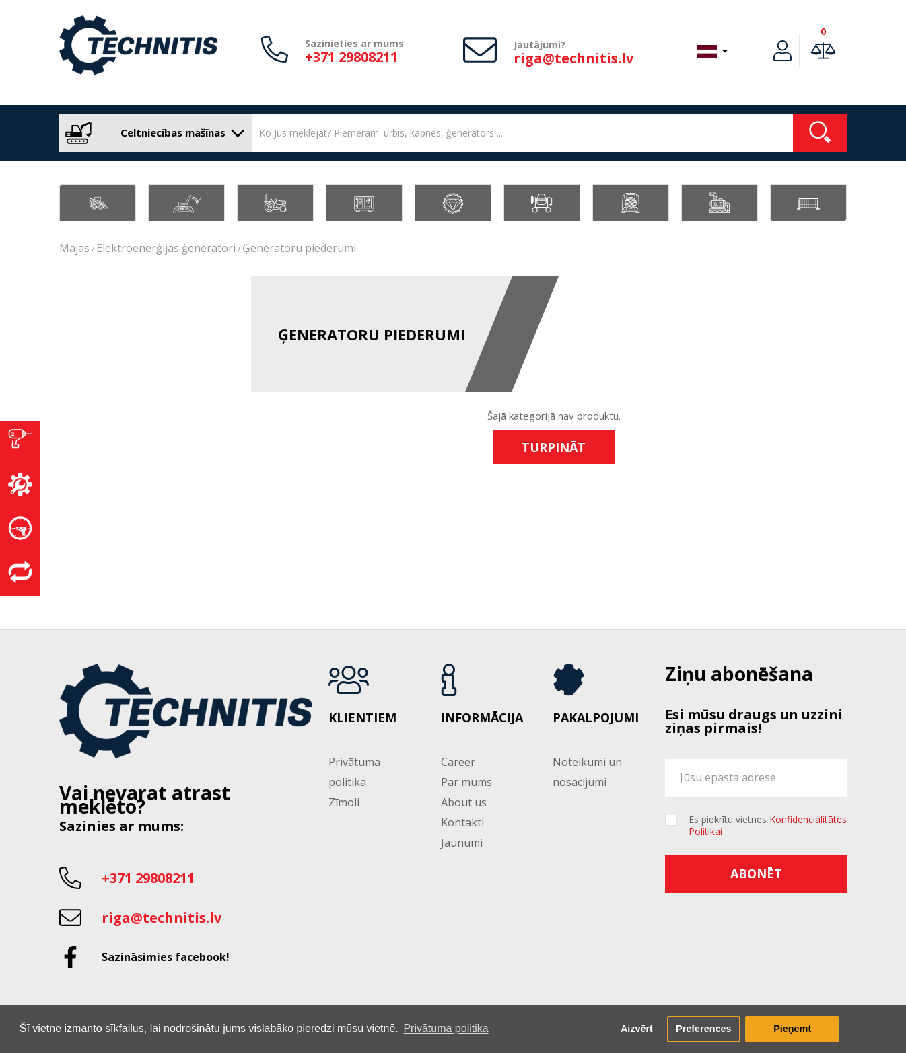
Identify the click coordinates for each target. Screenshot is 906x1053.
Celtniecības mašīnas (152, 133)
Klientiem (362, 718)
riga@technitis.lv (573, 58)
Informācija (482, 718)
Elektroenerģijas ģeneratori (166, 248)
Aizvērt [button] (637, 1028)
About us (464, 802)
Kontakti (462, 822)
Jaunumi (462, 842)
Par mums (466, 782)
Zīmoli (343, 802)
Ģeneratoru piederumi (299, 248)
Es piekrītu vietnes (768, 826)
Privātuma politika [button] (445, 1028)
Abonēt (756, 873)
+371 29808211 (351, 57)
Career (458, 761)
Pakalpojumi (596, 718)
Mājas (74, 248)
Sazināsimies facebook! (166, 956)
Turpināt (554, 447)
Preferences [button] (703, 1028)
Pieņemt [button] (792, 1028)
